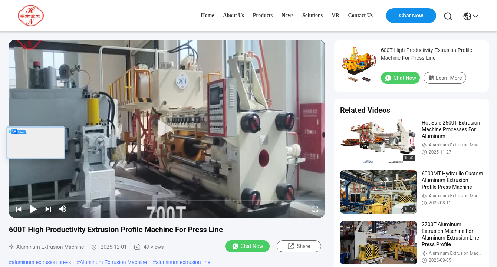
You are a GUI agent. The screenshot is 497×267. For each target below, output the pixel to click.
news (287, 15)
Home (207, 15)
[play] (167, 129)
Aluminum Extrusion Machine (113, 262)
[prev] (18, 208)
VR (335, 15)
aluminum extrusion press (41, 262)
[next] (48, 208)
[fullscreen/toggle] (315, 208)
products (263, 15)
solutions (312, 15)
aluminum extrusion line (183, 262)
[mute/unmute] (63, 208)
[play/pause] (33, 208)
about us (233, 15)
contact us (360, 15)
